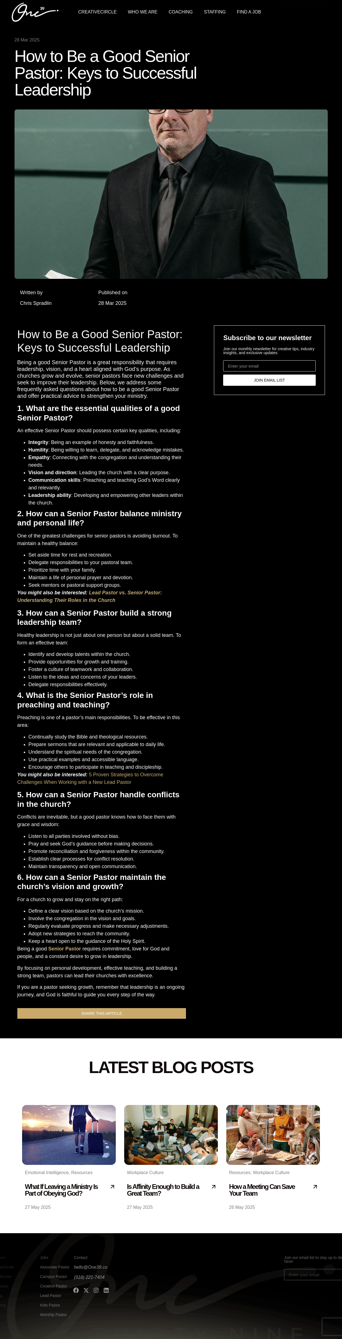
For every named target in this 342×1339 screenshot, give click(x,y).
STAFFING (215, 11)
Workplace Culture (145, 1172)
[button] (101, 1013)
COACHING (181, 11)
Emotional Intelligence (47, 1172)
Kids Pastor (36, 1305)
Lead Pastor (36, 1295)
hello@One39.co (58, 1267)
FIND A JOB (249, 11)
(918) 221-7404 (57, 1277)
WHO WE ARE (142, 11)
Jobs (30, 1257)
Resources (81, 1172)
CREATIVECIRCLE (97, 11)
